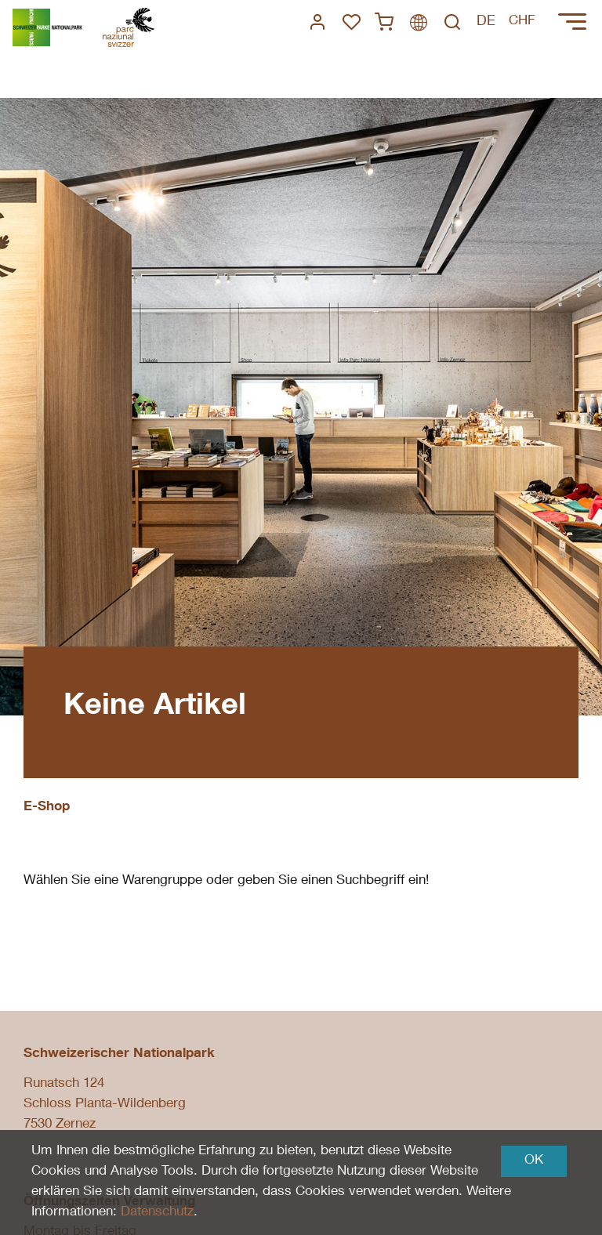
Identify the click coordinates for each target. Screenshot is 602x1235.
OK (533, 1161)
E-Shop (47, 807)
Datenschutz (157, 1212)
